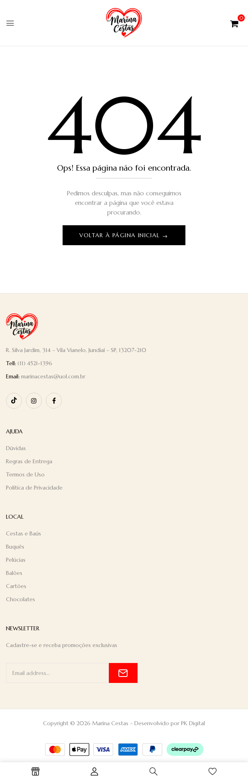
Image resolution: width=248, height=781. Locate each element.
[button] (234, 22)
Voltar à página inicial (120, 235)
